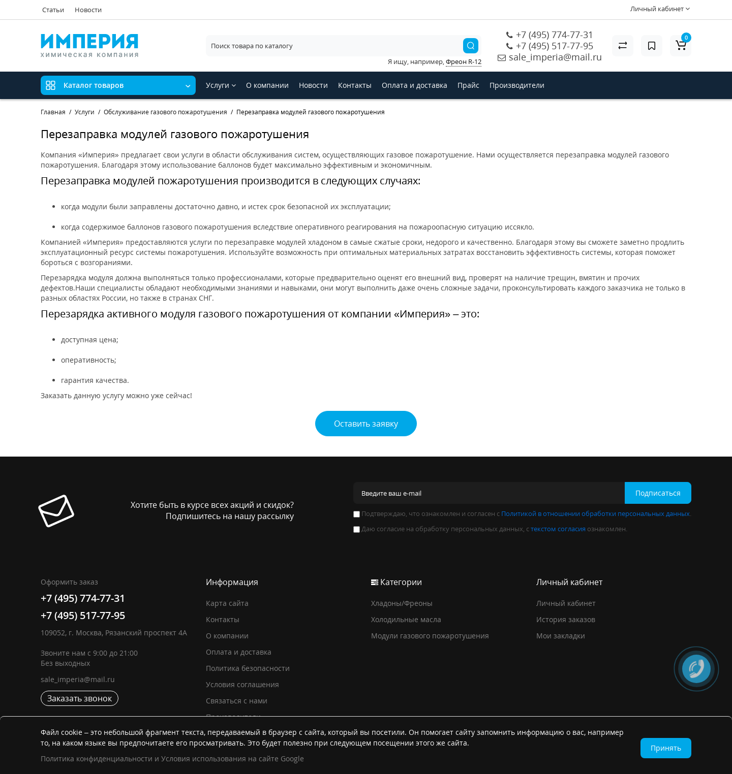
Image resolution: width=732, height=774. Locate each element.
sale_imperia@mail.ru (555, 57)
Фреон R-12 (463, 61)
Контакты (355, 85)
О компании (267, 85)
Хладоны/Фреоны (402, 603)
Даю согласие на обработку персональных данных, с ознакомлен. (490, 528)
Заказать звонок (79, 698)
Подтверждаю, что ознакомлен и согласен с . (522, 513)
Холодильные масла (406, 619)
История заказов (565, 619)
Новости (88, 9)
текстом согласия (558, 528)
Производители (517, 85)
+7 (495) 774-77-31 (554, 34)
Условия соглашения (242, 684)
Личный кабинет (566, 603)
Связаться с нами (236, 700)
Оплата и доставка (414, 85)
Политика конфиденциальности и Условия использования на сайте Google (172, 758)
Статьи (53, 9)
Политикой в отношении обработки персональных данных (595, 513)
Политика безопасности (248, 668)
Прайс (468, 85)
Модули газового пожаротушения (430, 635)
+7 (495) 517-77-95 (554, 46)
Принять (666, 748)
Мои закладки (560, 635)
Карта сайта (227, 603)
